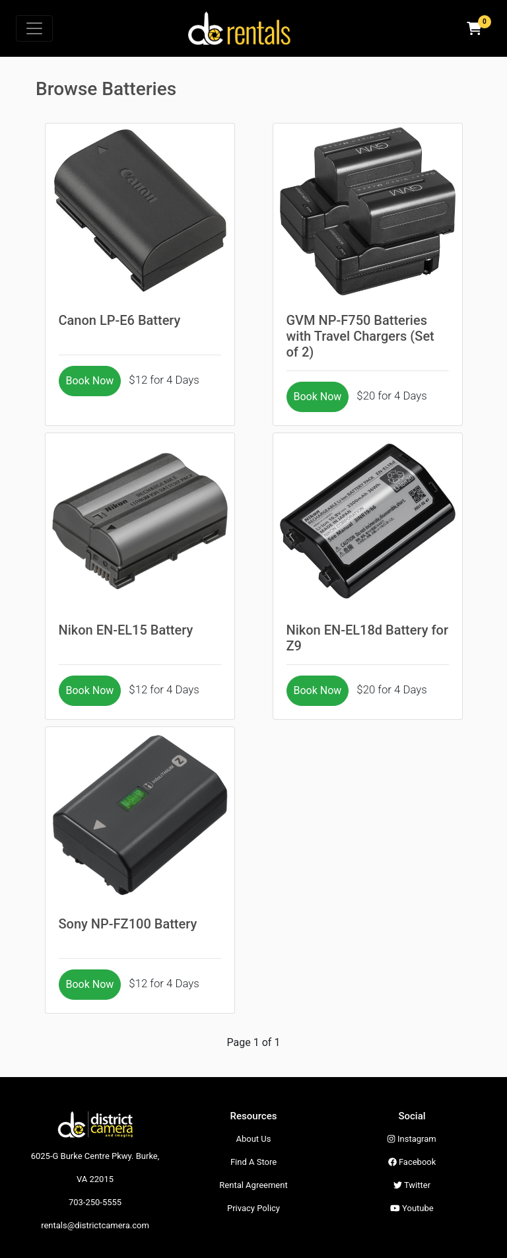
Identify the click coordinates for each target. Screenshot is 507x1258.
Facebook (412, 1162)
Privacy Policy (253, 1208)
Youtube (411, 1208)
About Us (253, 1139)
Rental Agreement (253, 1185)
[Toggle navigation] (34, 28)
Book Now (90, 380)
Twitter (411, 1185)
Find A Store (253, 1162)
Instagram (412, 1139)
